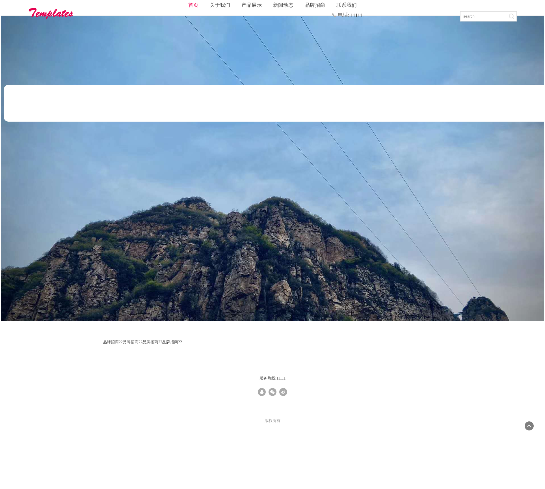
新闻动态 (283, 5)
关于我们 (220, 5)
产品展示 (251, 5)
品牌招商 (315, 5)
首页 (193, 5)
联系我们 (346, 5)
